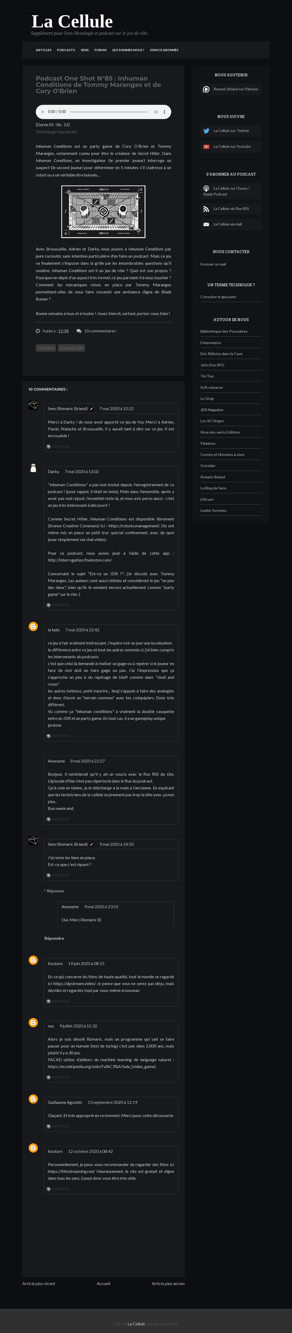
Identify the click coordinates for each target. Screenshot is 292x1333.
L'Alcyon (207, 499)
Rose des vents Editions (220, 432)
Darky (53, 471)
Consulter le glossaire (218, 296)
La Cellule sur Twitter (226, 131)
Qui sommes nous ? (128, 50)
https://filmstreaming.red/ (71, 1171)
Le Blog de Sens (213, 488)
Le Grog (207, 398)
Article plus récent (38, 1283)
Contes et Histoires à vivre (222, 454)
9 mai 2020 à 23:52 (101, 906)
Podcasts (66, 50)
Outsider (207, 465)
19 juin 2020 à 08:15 (86, 963)
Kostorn (55, 963)
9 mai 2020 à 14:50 (116, 844)
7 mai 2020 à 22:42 (82, 629)
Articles (43, 50)
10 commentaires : (100, 330)
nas (51, 1025)
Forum (100, 50)
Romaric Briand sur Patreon (230, 89)
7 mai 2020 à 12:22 (116, 408)
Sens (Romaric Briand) (68, 408)
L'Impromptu (210, 342)
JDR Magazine (211, 409)
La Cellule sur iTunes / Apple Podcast (226, 190)
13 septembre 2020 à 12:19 (112, 1102)
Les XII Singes (212, 421)
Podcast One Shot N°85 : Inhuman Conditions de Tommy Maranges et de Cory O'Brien (98, 85)
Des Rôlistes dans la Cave (221, 353)
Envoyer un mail (213, 264)
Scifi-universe (211, 387)
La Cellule (72, 21)
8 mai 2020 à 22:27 (88, 760)
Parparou (207, 443)
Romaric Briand (212, 477)
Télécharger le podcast (56, 131)
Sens (85, 50)
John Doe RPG (212, 365)
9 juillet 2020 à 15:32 (78, 1025)
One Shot (46, 347)
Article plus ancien (168, 1283)
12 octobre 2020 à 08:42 (90, 1151)
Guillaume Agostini (65, 1102)
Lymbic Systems (213, 510)
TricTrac (207, 376)
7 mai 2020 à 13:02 (82, 471)
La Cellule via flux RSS (226, 209)
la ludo (54, 629)
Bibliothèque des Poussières (224, 331)
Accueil (103, 1283)
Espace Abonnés (164, 50)
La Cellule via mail (222, 224)
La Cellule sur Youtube (227, 147)
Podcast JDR (71, 347)
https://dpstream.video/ (74, 983)
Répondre (61, 447)
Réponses (55, 890)
